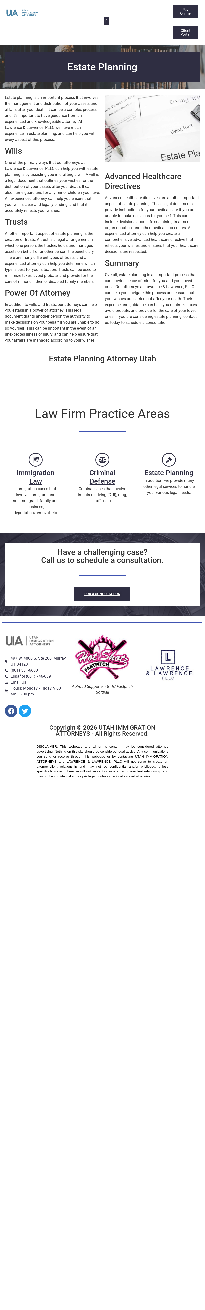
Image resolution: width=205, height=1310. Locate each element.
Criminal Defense (103, 477)
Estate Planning (169, 473)
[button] (106, 21)
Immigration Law (36, 477)
